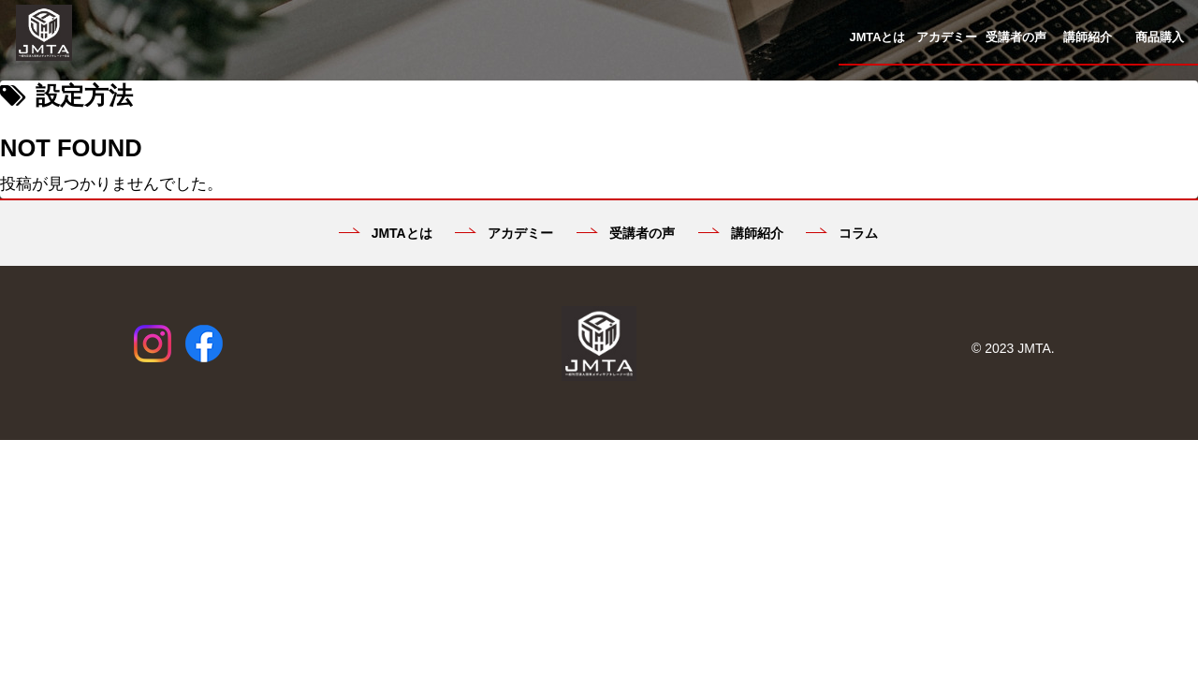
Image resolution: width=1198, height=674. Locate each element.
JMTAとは (385, 233)
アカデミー (504, 233)
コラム (842, 233)
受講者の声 (626, 233)
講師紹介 (740, 233)
